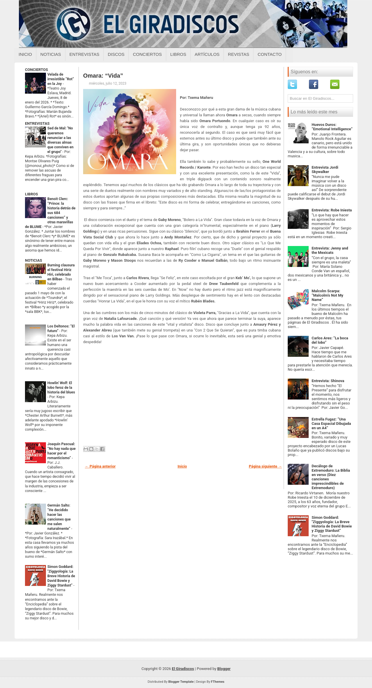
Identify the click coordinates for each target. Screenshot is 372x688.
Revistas (238, 54)
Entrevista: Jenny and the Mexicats (330, 250)
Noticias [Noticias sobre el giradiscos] (50, 54)
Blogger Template (181, 682)
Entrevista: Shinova (328, 381)
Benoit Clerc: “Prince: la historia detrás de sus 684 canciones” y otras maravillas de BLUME (50, 213)
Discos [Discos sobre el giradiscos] (116, 54)
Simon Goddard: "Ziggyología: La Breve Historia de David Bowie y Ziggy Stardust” (61, 576)
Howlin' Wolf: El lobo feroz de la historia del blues (61, 387)
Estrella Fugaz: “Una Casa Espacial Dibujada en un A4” (331, 423)
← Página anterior (100, 466)
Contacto (269, 54)
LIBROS (31, 194)
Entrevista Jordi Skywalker (325, 169)
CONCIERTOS (36, 69)
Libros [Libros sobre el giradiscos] (178, 54)
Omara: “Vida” (103, 76)
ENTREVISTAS (37, 123)
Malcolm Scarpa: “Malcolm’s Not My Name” (327, 295)
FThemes (217, 682)
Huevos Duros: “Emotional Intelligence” (332, 126)
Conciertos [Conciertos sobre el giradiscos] (147, 54)
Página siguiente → (265, 466)
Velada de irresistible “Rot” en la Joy (60, 79)
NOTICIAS (33, 260)
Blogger (224, 668)
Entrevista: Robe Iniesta (332, 210)
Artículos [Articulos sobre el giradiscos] (207, 54)
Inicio (25, 54)
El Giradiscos (183, 668)
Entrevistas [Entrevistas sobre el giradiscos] (84, 54)
